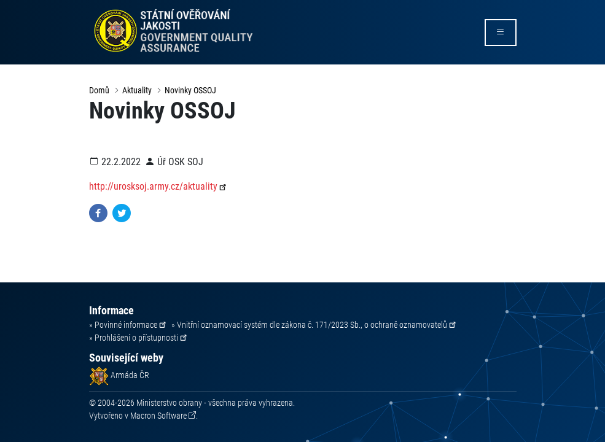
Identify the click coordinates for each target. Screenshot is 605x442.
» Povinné (128, 325)
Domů (99, 90)
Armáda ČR (119, 375)
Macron (158, 416)
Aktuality (137, 90)
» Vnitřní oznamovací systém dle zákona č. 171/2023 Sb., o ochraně (314, 325)
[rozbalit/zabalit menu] (501, 32)
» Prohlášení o (139, 338)
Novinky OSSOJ (190, 90)
